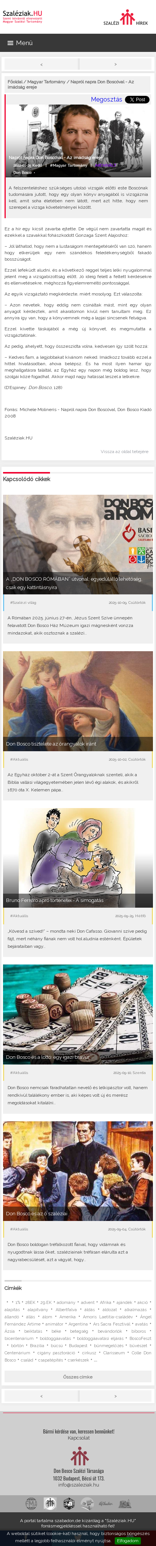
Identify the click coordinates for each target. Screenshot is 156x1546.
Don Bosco (22, 172)
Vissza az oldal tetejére (124, 451)
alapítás (12, 1309)
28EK (30, 1302)
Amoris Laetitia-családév (108, 1317)
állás (30, 1317)
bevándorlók (110, 1331)
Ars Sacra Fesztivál (111, 1324)
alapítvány (38, 1309)
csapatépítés (50, 1360)
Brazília (37, 1345)
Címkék (13, 1288)
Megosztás (106, 99)
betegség (79, 1331)
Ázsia (10, 1331)
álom (47, 1317)
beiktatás (33, 1331)
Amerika (67, 1317)
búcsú (57, 1345)
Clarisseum (114, 1353)
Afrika (105, 1302)
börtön (17, 1345)
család (27, 1360)
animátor (54, 1324)
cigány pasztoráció (56, 1353)
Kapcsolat (79, 1438)
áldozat (110, 1309)
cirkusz (89, 1353)
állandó (12, 1317)
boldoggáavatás (55, 1338)
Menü (20, 43)
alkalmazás (136, 1309)
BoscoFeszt (140, 1338)
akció (142, 1302)
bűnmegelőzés (108, 1345)
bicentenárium (19, 1338)
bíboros (138, 1331)
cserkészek (78, 1360)
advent (88, 1302)
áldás (89, 1309)
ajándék (124, 1302)
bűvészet (138, 1345)
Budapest (78, 1345)
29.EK (46, 1302)
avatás (141, 1324)
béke (56, 1331)
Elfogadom (128, 1540)
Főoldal (15, 81)
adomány (66, 1302)
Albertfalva (66, 1309)
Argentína (78, 1324)
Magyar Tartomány (46, 81)
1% (18, 1302)
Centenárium (17, 1353)
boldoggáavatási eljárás (100, 1338)
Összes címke (77, 1377)
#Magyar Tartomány (68, 165)
